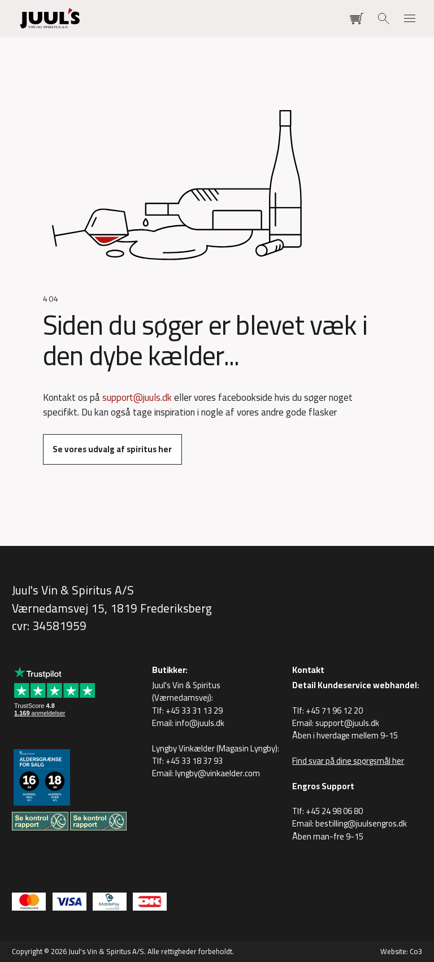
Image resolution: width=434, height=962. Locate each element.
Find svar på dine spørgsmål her (348, 760)
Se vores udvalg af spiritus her (112, 449)
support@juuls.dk (137, 397)
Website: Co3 (401, 951)
